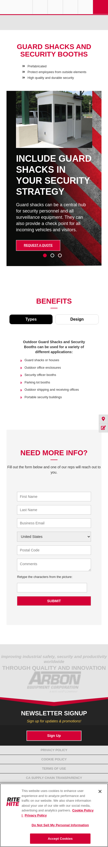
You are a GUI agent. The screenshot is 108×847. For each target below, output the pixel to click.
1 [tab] (44, 255)
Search (85, 7)
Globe (40, 7)
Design (77, 319)
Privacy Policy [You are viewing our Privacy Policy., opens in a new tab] (36, 815)
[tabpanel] (54, 182)
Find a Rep (55, 7)
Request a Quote (38, 245)
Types (30, 319)
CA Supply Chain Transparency (54, 778)
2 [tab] (52, 255)
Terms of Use (54, 768)
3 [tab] (60, 255)
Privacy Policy (54, 750)
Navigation (100, 7)
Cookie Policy (54, 759)
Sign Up (54, 736)
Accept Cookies (60, 838)
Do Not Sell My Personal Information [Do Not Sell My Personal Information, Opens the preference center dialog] (60, 825)
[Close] (100, 791)
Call (70, 7)
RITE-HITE (16, 7)
